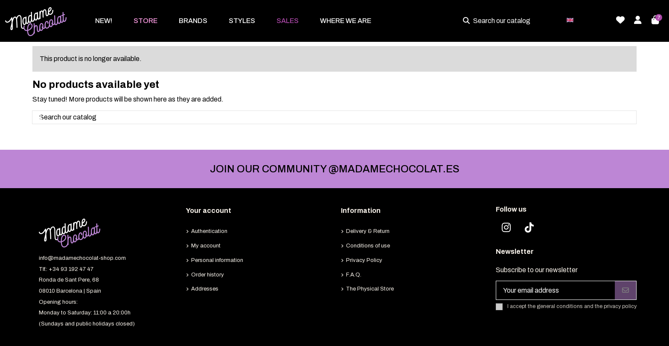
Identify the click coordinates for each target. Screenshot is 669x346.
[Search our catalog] (468, 21)
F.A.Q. (353, 275)
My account (206, 246)
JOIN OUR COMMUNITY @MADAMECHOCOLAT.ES (335, 168)
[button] (145, 21)
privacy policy (620, 307)
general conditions (560, 307)
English (586, 19)
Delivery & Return (368, 231)
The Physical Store (370, 289)
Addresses (204, 289)
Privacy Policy (364, 260)
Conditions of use (368, 246)
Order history (207, 275)
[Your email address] (555, 290)
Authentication (209, 231)
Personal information (217, 260)
